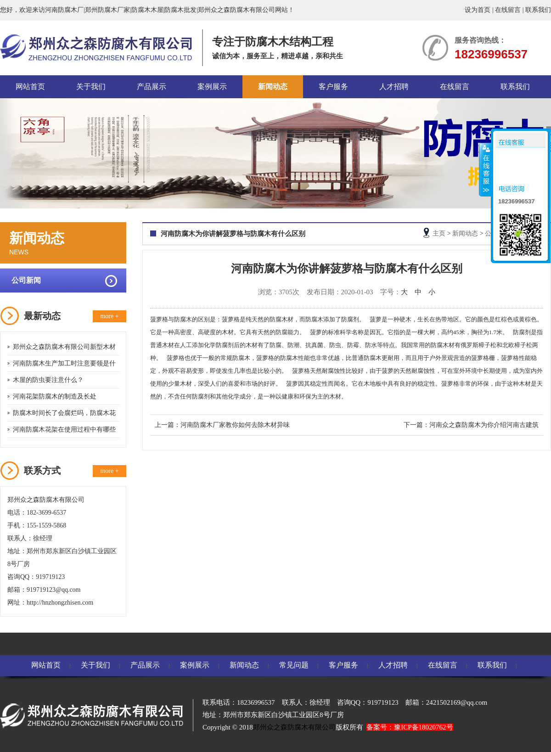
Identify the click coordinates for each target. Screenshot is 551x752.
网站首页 (30, 86)
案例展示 (212, 86)
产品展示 (151, 86)
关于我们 (91, 86)
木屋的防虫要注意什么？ (48, 379)
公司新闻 (26, 280)
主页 (439, 233)
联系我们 (538, 9)
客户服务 (333, 86)
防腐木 (183, 319)
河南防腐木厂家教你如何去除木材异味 (235, 424)
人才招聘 (394, 86)
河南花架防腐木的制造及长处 (54, 396)
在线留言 (508, 9)
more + (109, 316)
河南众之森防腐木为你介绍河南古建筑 (484, 424)
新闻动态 (272, 86)
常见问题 (294, 665)
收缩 (485, 169)
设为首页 (477, 9)
